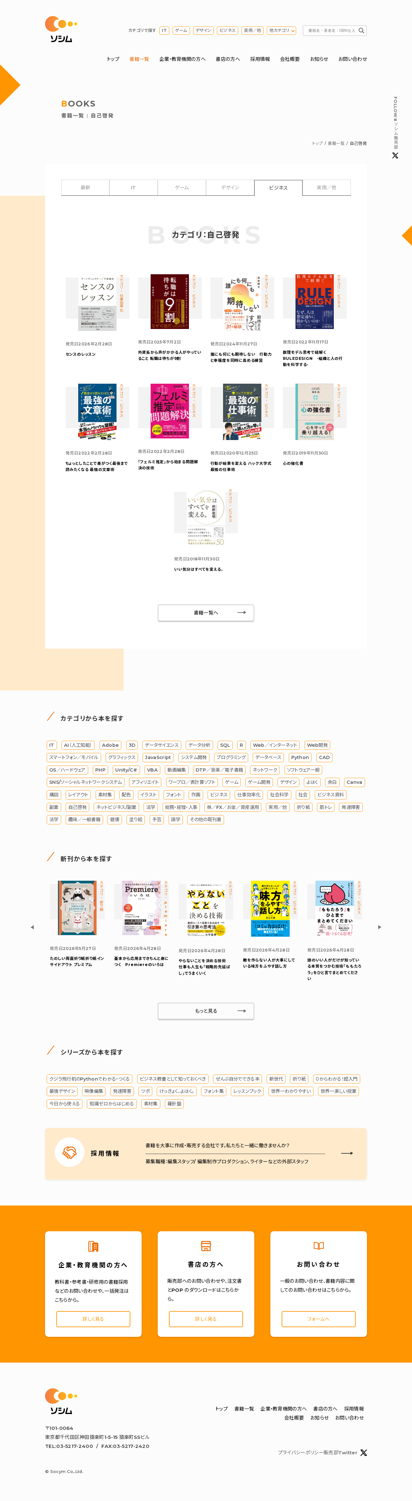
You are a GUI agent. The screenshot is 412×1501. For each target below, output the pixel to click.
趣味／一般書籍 (84, 820)
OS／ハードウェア (67, 770)
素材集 (105, 795)
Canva (354, 782)
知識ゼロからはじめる (111, 1104)
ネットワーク (265, 770)
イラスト (148, 795)
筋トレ (326, 808)
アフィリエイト (145, 782)
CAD (324, 758)
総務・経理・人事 (181, 808)
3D (132, 745)
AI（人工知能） (78, 745)
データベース (268, 758)
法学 (150, 808)
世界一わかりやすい (291, 1091)
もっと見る (206, 1011)
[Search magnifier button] (361, 30)
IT (164, 30)
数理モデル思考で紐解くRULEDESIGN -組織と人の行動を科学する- (313, 358)
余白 (332, 782)
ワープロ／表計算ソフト (192, 782)
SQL (225, 745)
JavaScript (158, 758)
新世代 (276, 1079)
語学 (175, 820)
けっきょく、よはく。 (176, 1091)
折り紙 (303, 808)
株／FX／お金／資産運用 (233, 808)
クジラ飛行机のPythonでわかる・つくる (89, 1079)
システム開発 (194, 758)
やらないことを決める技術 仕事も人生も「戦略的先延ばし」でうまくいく (204, 967)
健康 (114, 820)
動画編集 (176, 770)
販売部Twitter (345, 1454)
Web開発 (317, 745)
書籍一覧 (139, 59)
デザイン (203, 30)
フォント (173, 795)
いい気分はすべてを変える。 (198, 569)
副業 (54, 808)
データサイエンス (161, 745)
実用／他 (252, 30)
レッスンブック (247, 1091)
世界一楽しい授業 (338, 1091)
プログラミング (231, 758)
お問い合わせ (352, 59)
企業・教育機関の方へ (182, 59)
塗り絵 (135, 820)
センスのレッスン (81, 354)
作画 (196, 795)
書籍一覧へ (206, 613)
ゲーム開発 (259, 782)
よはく (312, 782)
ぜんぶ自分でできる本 (237, 1079)
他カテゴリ (279, 30)
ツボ (145, 1091)
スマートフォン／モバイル (73, 758)
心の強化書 (293, 463)
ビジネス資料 (330, 795)
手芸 (157, 820)
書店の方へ (228, 59)
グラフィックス (122, 758)
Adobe (110, 745)
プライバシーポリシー (300, 1454)
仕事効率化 (248, 795)
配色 (126, 795)
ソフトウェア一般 (303, 770)
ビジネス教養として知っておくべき (173, 1079)
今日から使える (64, 1104)
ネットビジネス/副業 (116, 808)
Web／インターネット (275, 745)
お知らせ (319, 59)
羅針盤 (174, 1104)
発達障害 (351, 808)
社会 (303, 795)
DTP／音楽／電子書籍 (219, 770)
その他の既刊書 (205, 820)
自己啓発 (77, 808)
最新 (85, 187)
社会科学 (279, 795)
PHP (100, 770)
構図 (54, 795)
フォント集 (214, 1091)
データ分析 (199, 745)
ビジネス (228, 30)
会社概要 (290, 59)
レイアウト (78, 795)
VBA (152, 770)
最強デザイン (62, 1091)
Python (300, 758)
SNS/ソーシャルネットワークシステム (85, 782)
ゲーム (181, 30)
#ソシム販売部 (395, 127)
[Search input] (331, 30)
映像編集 (94, 1091)
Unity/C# (126, 770)
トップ (113, 59)
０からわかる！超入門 (337, 1079)
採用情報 (260, 59)
